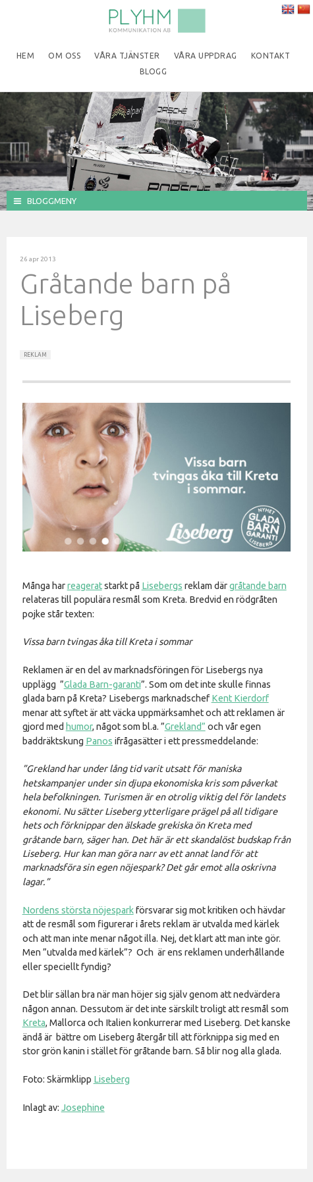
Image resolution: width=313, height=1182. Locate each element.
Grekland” (185, 726)
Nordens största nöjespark (78, 910)
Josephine (83, 1107)
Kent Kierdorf (240, 698)
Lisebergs (162, 585)
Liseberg (112, 1079)
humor (79, 726)
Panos (99, 741)
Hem (25, 55)
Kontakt (271, 55)
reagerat (84, 585)
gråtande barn (258, 585)
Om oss (64, 55)
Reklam (35, 354)
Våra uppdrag (205, 55)
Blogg (153, 71)
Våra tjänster (127, 55)
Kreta (33, 1022)
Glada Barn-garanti (102, 684)
